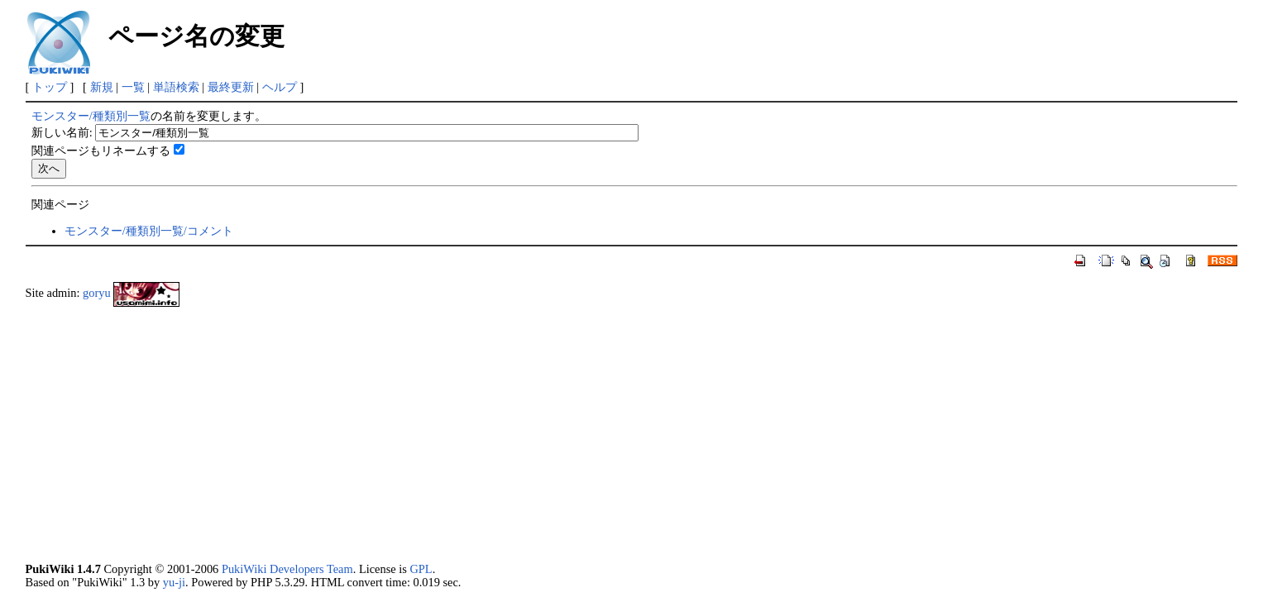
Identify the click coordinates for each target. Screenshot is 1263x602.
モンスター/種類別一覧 (91, 115)
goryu (97, 293)
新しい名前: (62, 132)
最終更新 (231, 86)
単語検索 (176, 86)
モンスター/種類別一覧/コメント (149, 230)
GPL (420, 569)
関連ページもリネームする (100, 150)
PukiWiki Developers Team (287, 569)
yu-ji (174, 582)
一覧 (133, 86)
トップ (49, 86)
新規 (101, 86)
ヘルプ (279, 86)
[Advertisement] (522, 435)
